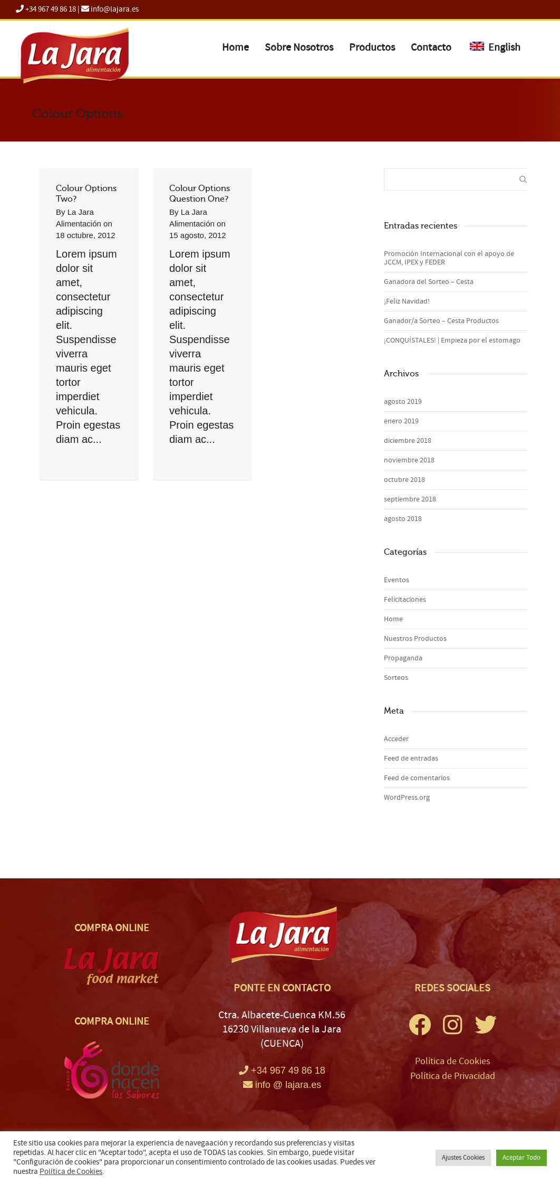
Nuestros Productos (415, 638)
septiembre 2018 (410, 499)
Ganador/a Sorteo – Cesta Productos (441, 321)
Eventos (396, 580)
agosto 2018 (403, 519)
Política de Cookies (452, 1061)
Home (235, 47)
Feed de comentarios (417, 778)
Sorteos (396, 678)
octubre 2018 (404, 480)
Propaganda (403, 658)
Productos (372, 47)
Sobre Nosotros (299, 47)
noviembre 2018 (409, 460)
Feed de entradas (411, 758)
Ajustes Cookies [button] (463, 1157)
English (495, 47)
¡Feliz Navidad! (407, 301)
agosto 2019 (403, 401)
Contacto (431, 47)
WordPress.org (407, 797)
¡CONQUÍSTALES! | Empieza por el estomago (452, 340)
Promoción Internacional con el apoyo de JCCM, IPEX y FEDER (449, 258)
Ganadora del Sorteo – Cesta (429, 282)
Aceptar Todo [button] (521, 1157)
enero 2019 (401, 421)
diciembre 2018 (407, 441)
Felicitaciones (405, 599)
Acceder (396, 739)
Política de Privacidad (452, 1076)
